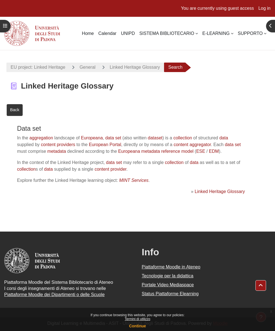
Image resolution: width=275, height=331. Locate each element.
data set (113, 137)
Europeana (92, 137)
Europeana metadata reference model (156, 151)
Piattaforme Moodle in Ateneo (171, 267)
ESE (200, 151)
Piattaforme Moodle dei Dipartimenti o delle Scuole (54, 294)
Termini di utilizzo (137, 319)
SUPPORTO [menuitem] (250, 33)
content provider (110, 169)
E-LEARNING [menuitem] (216, 33)
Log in (264, 8)
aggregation (41, 137)
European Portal (105, 144)
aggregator (200, 144)
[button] (260, 285)
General (88, 67)
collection (182, 137)
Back (14, 110)
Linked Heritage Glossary (135, 67)
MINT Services (133, 180)
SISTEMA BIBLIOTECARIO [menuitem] (166, 33)
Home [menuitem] (88, 33)
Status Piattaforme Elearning (170, 293)
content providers (58, 144)
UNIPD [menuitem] (128, 33)
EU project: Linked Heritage (38, 67)
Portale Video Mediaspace (168, 284)
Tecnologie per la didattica (167, 275)
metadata (56, 151)
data (223, 137)
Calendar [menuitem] (107, 33)
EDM (214, 151)
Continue (137, 326)
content (181, 144)
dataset (155, 137)
